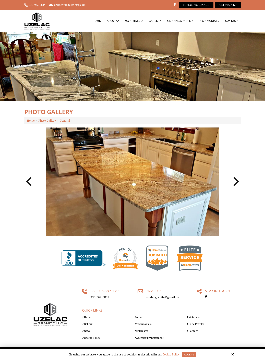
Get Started (227, 4)
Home (31, 120)
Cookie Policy (170, 354)
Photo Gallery (47, 120)
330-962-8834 (34, 4)
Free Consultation (196, 4)
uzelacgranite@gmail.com (67, 4)
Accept (189, 354)
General (65, 120)
